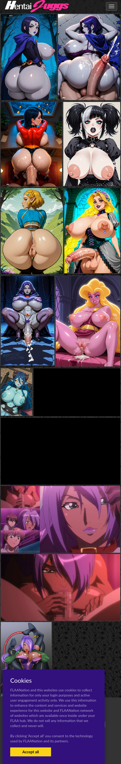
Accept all (30, 751)
